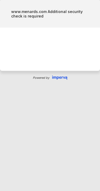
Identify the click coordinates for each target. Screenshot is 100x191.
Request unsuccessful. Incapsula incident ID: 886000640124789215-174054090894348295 (50, 95)
